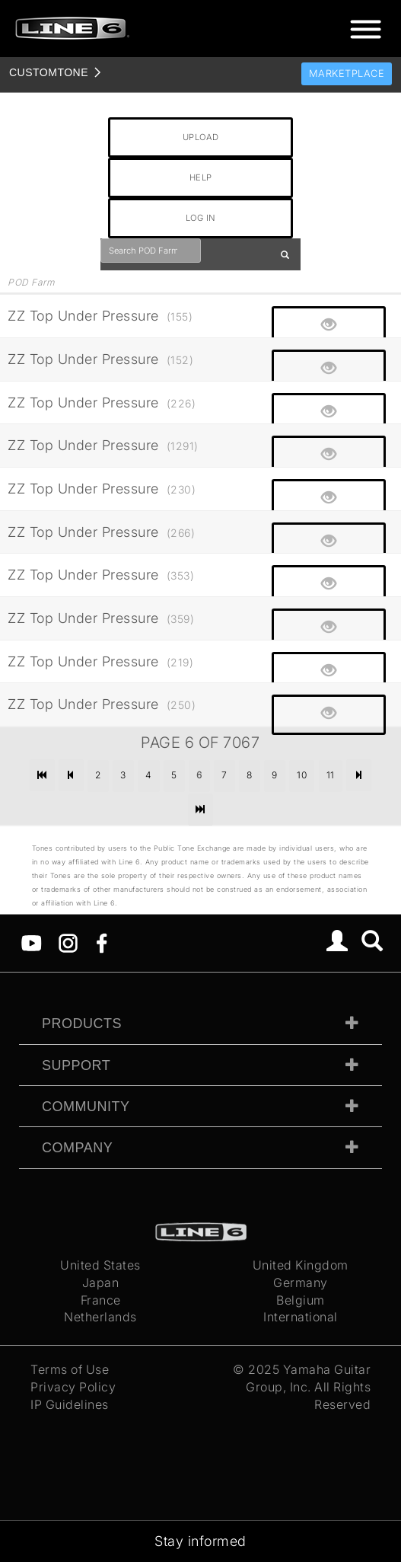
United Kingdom (300, 1265)
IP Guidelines (69, 1404)
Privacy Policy (73, 1386)
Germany (300, 1282)
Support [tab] (76, 1065)
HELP (200, 177)
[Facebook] (101, 942)
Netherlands (100, 1316)
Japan (100, 1282)
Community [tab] (86, 1106)
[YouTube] (31, 942)
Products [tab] (82, 1023)
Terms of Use (69, 1369)
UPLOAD (201, 137)
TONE (48, 72)
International (300, 1316)
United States (100, 1265)
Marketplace (347, 73)
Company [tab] (77, 1147)
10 (302, 775)
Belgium (300, 1300)
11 (330, 775)
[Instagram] (68, 942)
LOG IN (201, 217)
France (101, 1300)
